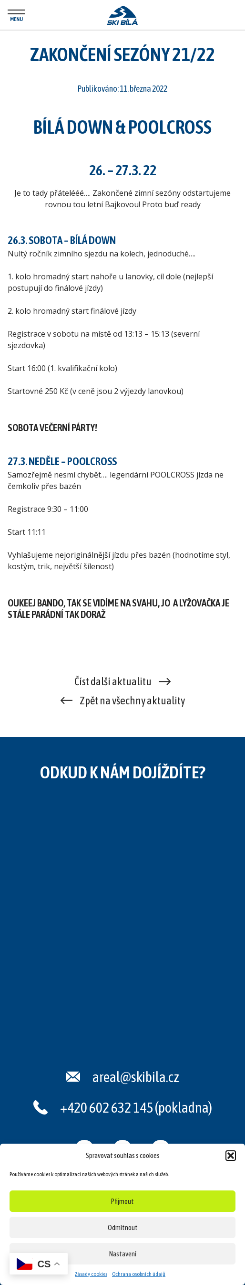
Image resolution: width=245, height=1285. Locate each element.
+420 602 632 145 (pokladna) (136, 1107)
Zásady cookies (91, 1274)
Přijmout (122, 1201)
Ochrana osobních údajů (138, 1274)
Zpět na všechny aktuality (132, 700)
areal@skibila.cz (135, 1076)
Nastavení (122, 1254)
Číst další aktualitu (113, 681)
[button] (230, 1155)
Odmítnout (123, 1227)
